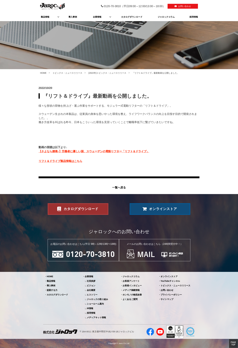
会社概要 (91, 290)
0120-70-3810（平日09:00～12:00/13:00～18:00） (134, 6)
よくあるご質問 (130, 299)
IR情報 (90, 308)
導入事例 (72, 17)
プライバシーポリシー (171, 294)
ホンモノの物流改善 (132, 294)
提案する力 (52, 290)
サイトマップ (167, 299)
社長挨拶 (91, 281)
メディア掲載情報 (131, 290)
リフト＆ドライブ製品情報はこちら (60, 161)
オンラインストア (163, 209)
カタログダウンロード (131, 17)
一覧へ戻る (119, 187)
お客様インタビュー (132, 285)
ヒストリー (92, 294)
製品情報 (45, 17)
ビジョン (91, 285)
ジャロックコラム (166, 17)
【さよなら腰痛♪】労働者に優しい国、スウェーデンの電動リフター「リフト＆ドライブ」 (94, 151)
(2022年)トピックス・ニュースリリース (107, 73)
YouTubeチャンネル (170, 281)
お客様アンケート (131, 281)
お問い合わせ (184, 6)
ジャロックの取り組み (97, 299)
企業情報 (97, 17)
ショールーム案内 (95, 304)
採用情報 (193, 17)
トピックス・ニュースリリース (67, 73)
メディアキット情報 (96, 317)
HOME (43, 73)
